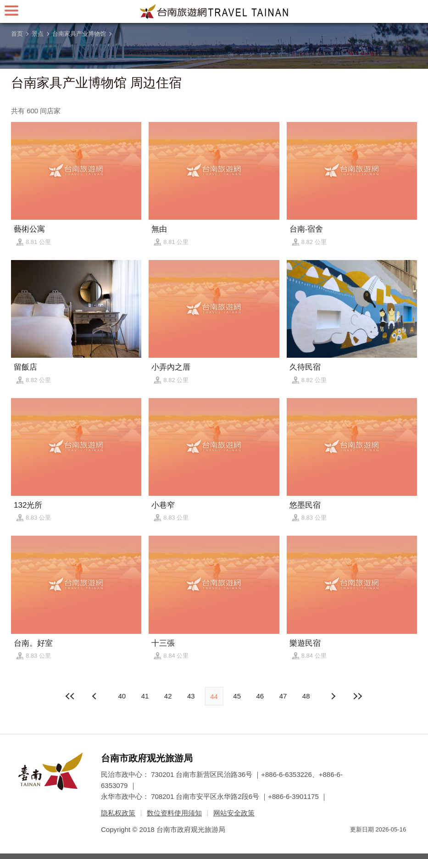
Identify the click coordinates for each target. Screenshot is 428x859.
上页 (332, 696)
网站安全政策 (234, 813)
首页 (17, 33)
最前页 (70, 696)
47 (283, 696)
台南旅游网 (214, 11)
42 (168, 696)
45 (237, 696)
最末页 (357, 696)
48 (306, 696)
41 (145, 696)
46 (260, 696)
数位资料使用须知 (174, 813)
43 (191, 696)
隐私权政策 (118, 813)
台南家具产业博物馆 (79, 33)
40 (122, 696)
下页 (95, 696)
